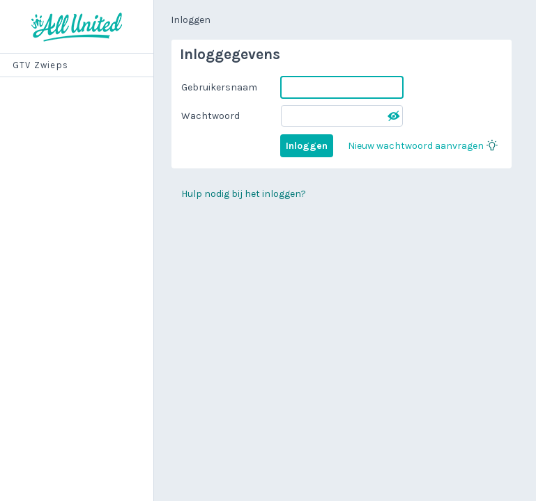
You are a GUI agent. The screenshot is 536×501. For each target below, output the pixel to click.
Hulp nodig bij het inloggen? (243, 194)
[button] (394, 116)
